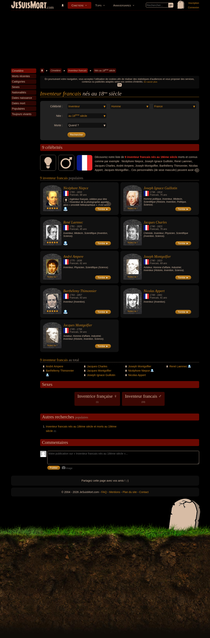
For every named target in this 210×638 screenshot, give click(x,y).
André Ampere (73, 256)
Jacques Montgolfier (77, 325)
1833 (79, 192)
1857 (79, 295)
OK (119, 85)
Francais (74, 195)
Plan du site (130, 492)
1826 (79, 226)
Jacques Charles (155, 222)
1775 (72, 260)
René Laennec (73, 222)
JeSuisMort (29, 5)
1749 (152, 295)
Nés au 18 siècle (104, 70)
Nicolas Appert (154, 291)
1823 (159, 226)
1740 (152, 260)
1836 (79, 260)
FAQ (104, 492)
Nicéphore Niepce (75, 188)
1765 (72, 192)
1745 (72, 329)
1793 (72, 295)
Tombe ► (103, 209)
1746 (152, 226)
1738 (152, 192)
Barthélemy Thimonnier (80, 291)
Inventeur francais (77, 70)
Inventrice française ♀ (97, 398)
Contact (144, 492)
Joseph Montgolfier (157, 256)
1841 (159, 295)
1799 (79, 329)
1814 (159, 192)
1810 (159, 260)
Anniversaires (122, 5)
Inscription (193, 3)
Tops (98, 5)
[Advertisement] (105, 39)
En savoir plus (150, 82)
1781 (72, 226)
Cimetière (78, 5)
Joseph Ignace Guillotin (160, 188)
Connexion (193, 7)
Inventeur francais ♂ (143, 398)
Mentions (114, 492)
